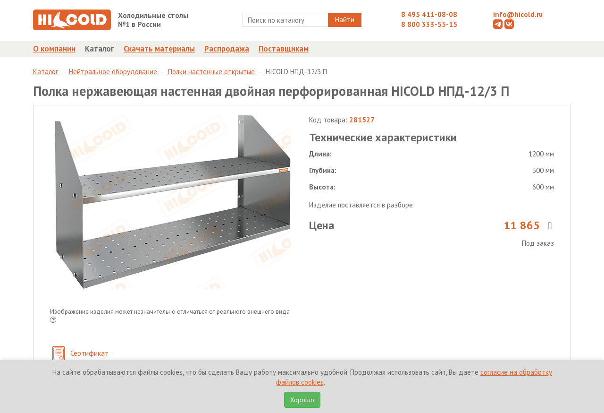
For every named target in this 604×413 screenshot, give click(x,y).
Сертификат (80, 354)
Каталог (99, 48)
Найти (344, 19)
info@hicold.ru (518, 14)
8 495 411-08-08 (429, 14)
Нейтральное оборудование (113, 71)
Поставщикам (284, 48)
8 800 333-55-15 (429, 24)
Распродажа (226, 48)
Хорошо (302, 400)
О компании (54, 48)
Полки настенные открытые (211, 71)
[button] (53, 321)
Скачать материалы (159, 48)
